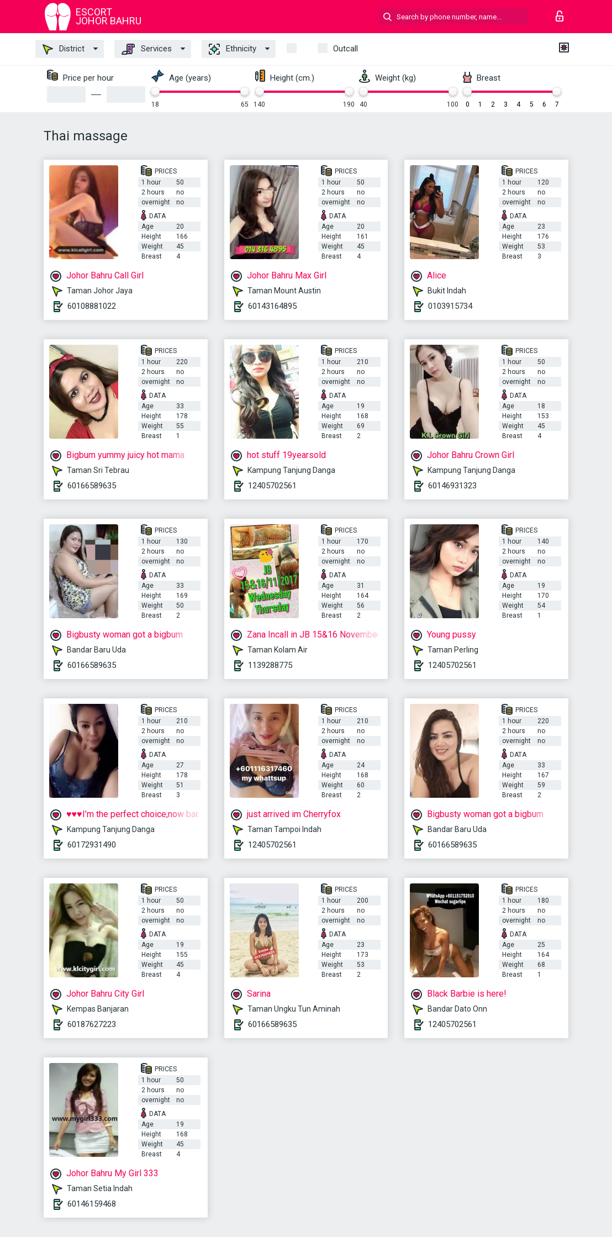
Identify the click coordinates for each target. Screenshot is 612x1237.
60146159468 (91, 1204)
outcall (345, 49)
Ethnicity (232, 49)
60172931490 (91, 845)
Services (147, 49)
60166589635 (91, 486)
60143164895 (272, 306)
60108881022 (91, 306)
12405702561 (272, 486)
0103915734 (450, 306)
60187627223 (91, 1024)
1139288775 (270, 665)
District (64, 49)
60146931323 (452, 486)
